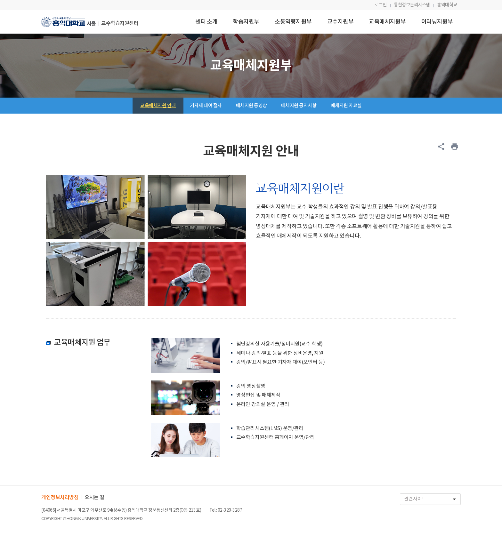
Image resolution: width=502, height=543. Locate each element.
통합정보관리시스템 (412, 5)
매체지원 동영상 (251, 105)
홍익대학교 (447, 5)
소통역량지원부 (293, 22)
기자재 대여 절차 (206, 105)
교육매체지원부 (387, 22)
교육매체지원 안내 (158, 105)
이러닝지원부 (437, 22)
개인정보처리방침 (59, 497)
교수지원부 (340, 22)
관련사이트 (432, 499)
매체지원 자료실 (346, 105)
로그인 (381, 5)
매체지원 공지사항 (299, 105)
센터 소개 (206, 22)
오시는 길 (94, 497)
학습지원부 (246, 22)
